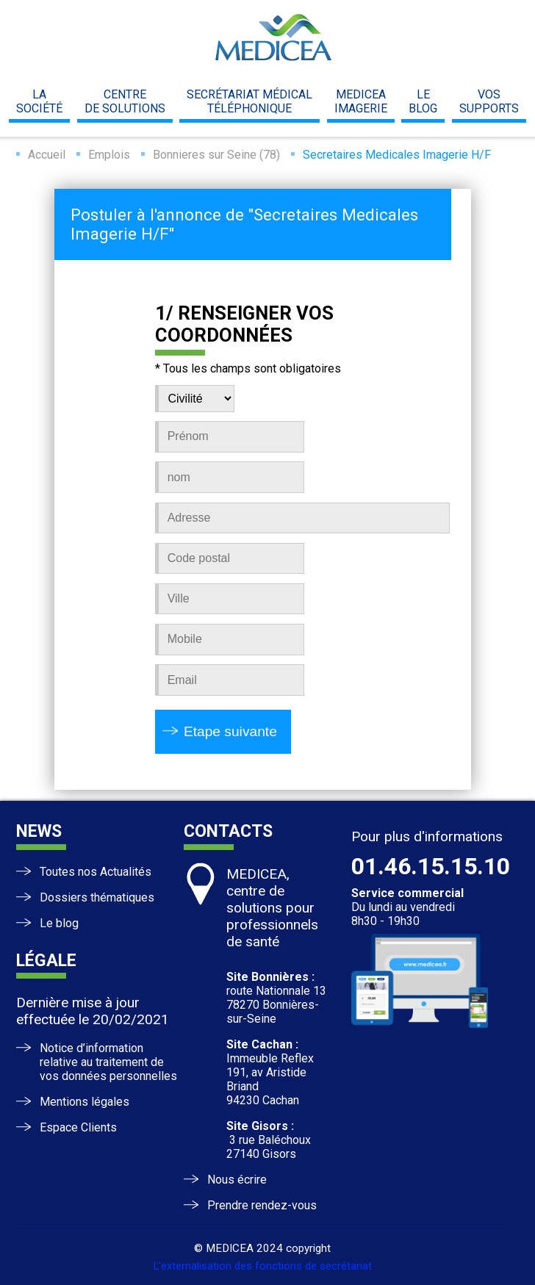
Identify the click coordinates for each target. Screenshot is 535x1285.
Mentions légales (84, 1102)
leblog (423, 101)
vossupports (489, 101)
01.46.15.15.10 (430, 866)
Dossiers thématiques (97, 897)
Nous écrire (237, 1180)
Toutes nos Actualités (95, 872)
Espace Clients (78, 1127)
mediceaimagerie (360, 101)
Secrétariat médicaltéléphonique (249, 101)
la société (39, 101)
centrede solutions (125, 101)
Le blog (59, 923)
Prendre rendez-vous (262, 1205)
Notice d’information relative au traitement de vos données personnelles (108, 1062)
